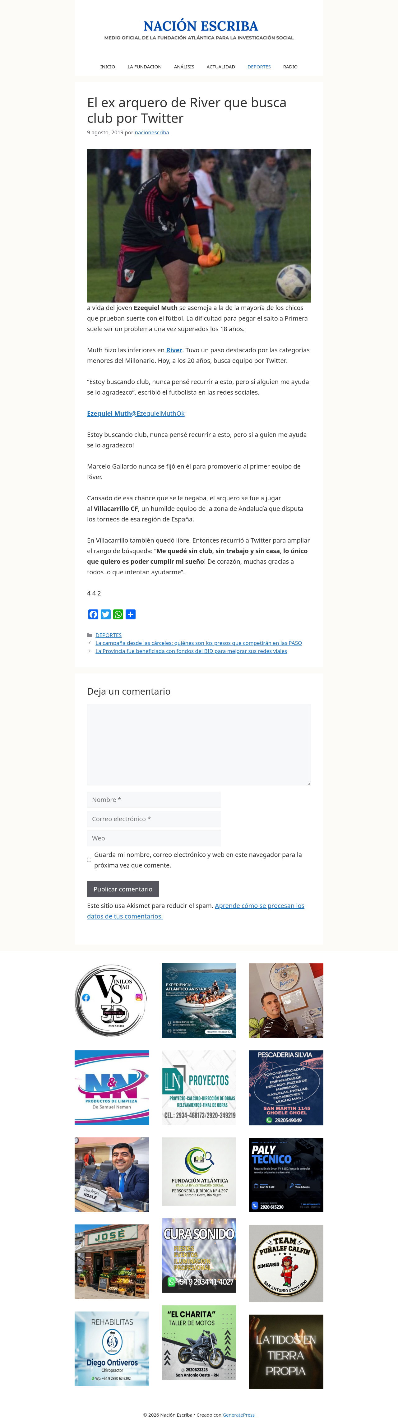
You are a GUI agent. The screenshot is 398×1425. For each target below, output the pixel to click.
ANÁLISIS (184, 66)
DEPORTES (259, 66)
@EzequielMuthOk (136, 413)
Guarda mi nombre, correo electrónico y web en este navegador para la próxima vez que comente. (198, 859)
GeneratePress (239, 1415)
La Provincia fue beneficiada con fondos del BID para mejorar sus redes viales (191, 651)
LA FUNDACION (145, 66)
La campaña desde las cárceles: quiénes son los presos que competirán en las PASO (198, 642)
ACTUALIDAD (221, 66)
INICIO (107, 66)
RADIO (290, 66)
